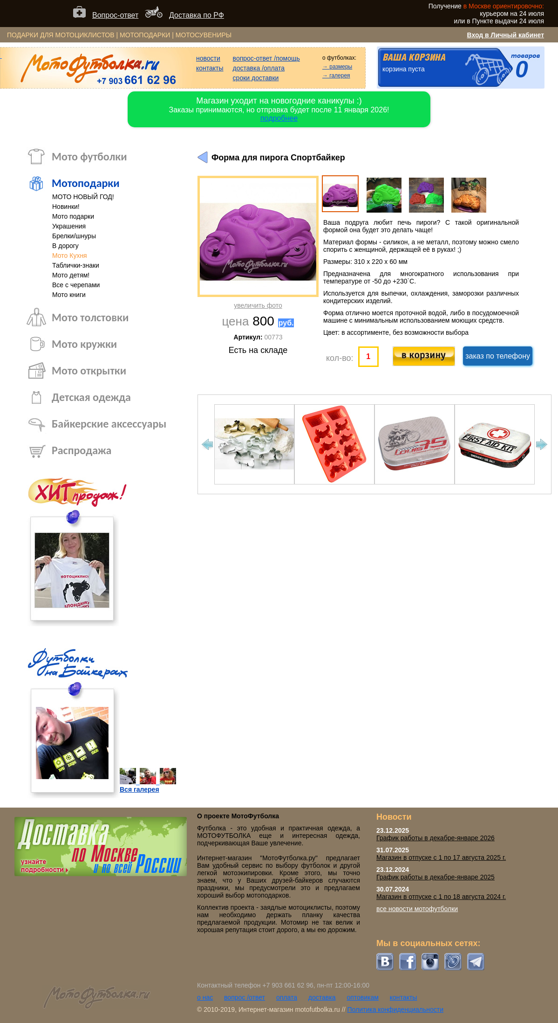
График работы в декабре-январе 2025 (435, 877)
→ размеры (337, 66)
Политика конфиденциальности (395, 1009)
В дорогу (65, 245)
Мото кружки (84, 344)
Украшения (69, 226)
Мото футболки (89, 156)
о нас (205, 997)
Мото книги (69, 294)
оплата (286, 997)
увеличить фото (258, 305)
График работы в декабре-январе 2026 (435, 838)
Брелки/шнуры (74, 236)
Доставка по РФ (196, 15)
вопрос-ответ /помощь (266, 58)
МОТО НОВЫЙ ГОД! (83, 196)
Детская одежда (91, 397)
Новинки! (66, 206)
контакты (210, 68)
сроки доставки (256, 78)
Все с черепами (76, 285)
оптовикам (363, 997)
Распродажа (81, 450)
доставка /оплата (259, 68)
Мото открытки (89, 370)
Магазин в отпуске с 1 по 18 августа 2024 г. (441, 896)
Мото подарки (73, 216)
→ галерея (336, 75)
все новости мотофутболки (417, 908)
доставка (322, 997)
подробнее (279, 118)
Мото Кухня (69, 255)
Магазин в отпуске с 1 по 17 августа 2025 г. (441, 857)
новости (208, 58)
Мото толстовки (90, 317)
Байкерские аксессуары (109, 423)
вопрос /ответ (244, 997)
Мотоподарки (86, 183)
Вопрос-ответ (115, 15)
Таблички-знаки (75, 265)
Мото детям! (70, 275)
